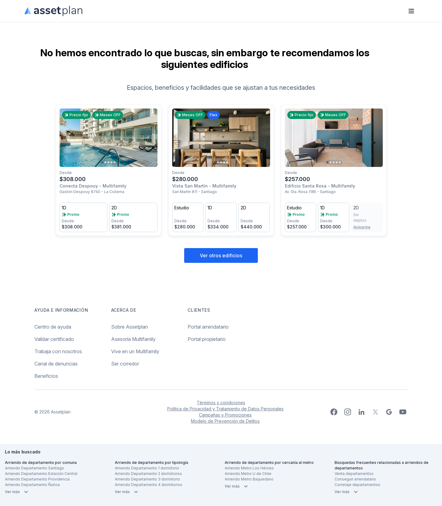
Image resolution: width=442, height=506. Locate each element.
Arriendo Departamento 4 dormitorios (148, 484)
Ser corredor (125, 364)
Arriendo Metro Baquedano (249, 479)
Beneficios (46, 376)
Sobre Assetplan (129, 327)
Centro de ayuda (52, 327)
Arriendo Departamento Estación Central (41, 473)
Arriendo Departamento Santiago (34, 468)
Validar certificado (54, 339)
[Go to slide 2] (105, 162)
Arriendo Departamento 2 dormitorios (148, 473)
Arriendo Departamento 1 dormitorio (147, 468)
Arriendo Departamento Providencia (37, 479)
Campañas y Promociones (225, 414)
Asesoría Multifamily (133, 339)
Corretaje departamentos (357, 484)
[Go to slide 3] (108, 162)
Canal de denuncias (56, 364)
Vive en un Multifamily (135, 351)
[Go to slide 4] (111, 162)
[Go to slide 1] (102, 162)
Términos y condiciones (221, 402)
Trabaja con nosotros (58, 351)
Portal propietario (207, 339)
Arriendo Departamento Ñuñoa (32, 484)
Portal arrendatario (208, 327)
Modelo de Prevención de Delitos (225, 421)
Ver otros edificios (221, 255)
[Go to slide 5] (114, 162)
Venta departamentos (354, 473)
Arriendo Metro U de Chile (248, 473)
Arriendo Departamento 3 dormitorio (147, 479)
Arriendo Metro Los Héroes (249, 468)
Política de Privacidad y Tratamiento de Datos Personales (225, 408)
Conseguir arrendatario (355, 479)
